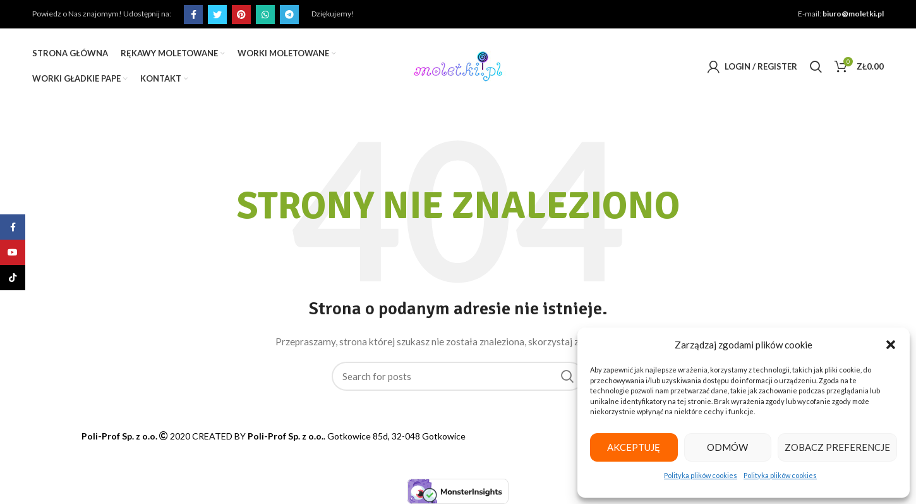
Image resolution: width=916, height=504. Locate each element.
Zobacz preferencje (839, 447)
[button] (890, 344)
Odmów (729, 447)
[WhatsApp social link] (263, 14)
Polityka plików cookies (701, 475)
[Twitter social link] (215, 14)
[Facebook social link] (191, 14)
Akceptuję (635, 447)
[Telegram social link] (287, 14)
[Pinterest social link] (239, 14)
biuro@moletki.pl (855, 13)
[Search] (817, 66)
